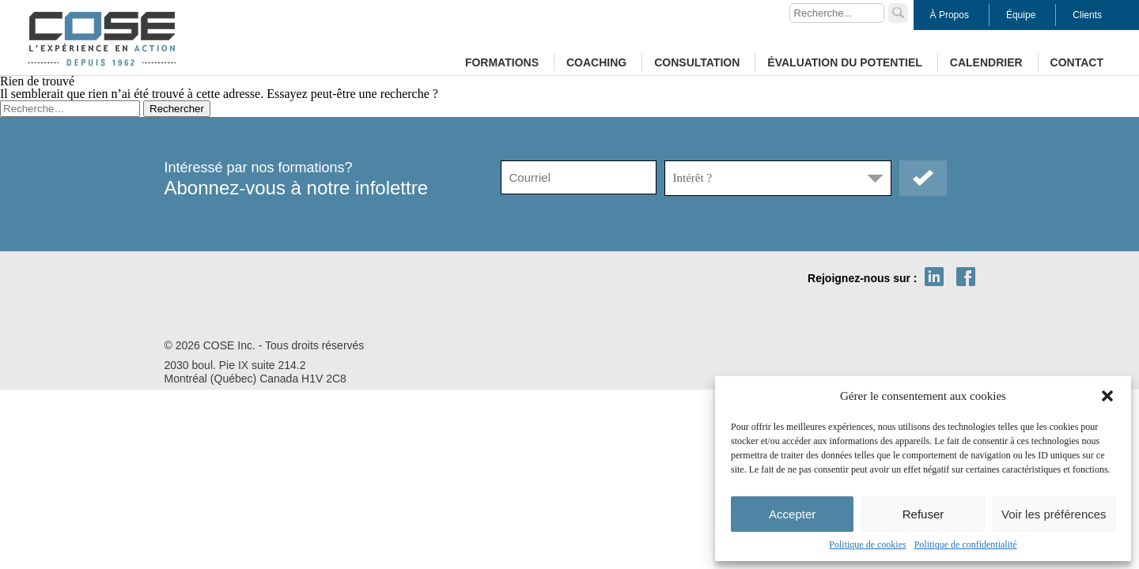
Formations (502, 62)
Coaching (596, 62)
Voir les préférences (1054, 514)
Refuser (923, 514)
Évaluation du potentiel (844, 62)
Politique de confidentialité (965, 544)
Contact (1076, 62)
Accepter (792, 514)
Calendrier (986, 62)
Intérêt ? (693, 177)
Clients (1087, 15)
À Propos (949, 15)
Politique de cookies (867, 544)
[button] (1107, 396)
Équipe (1020, 15)
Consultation (697, 62)
